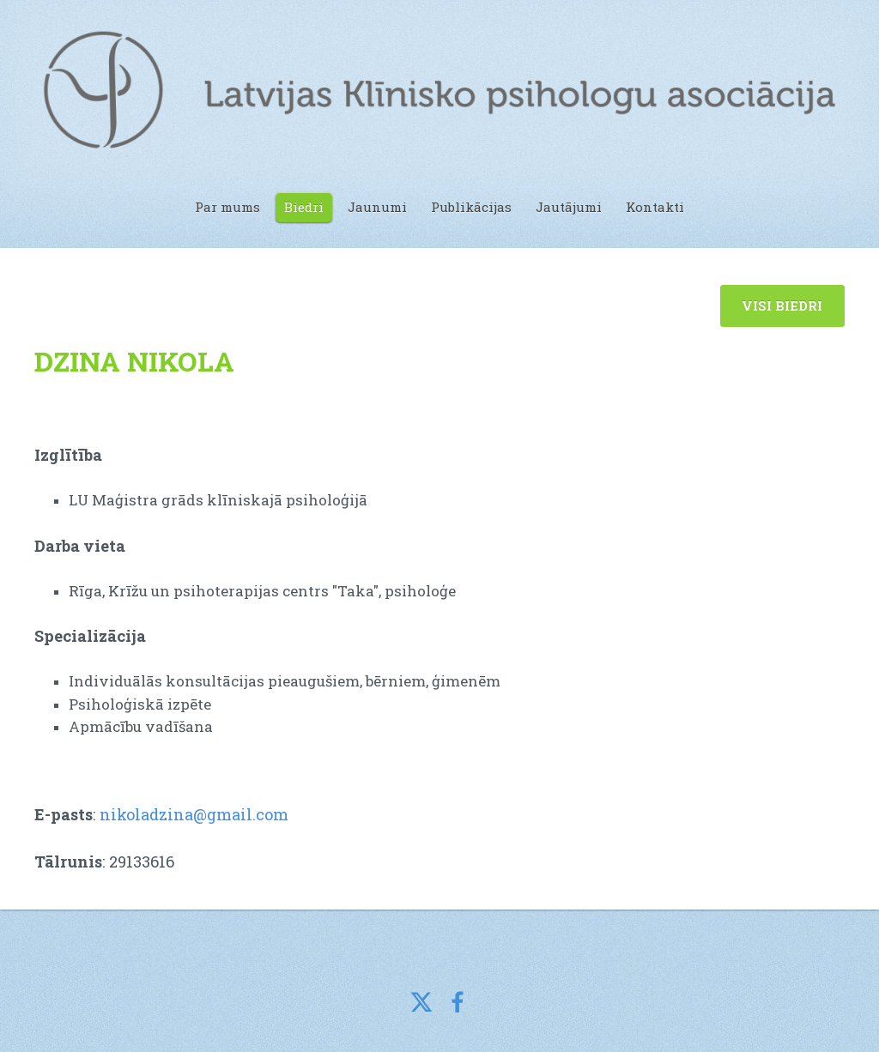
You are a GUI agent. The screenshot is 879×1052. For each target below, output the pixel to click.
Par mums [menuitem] (227, 206)
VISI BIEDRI (782, 305)
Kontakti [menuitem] (655, 206)
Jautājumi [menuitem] (569, 206)
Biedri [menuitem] (304, 206)
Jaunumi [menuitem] (377, 206)
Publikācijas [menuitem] (471, 206)
